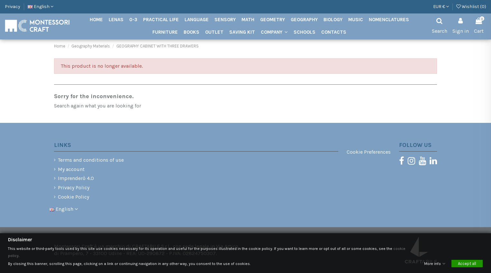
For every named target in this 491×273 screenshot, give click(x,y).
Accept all (467, 263)
